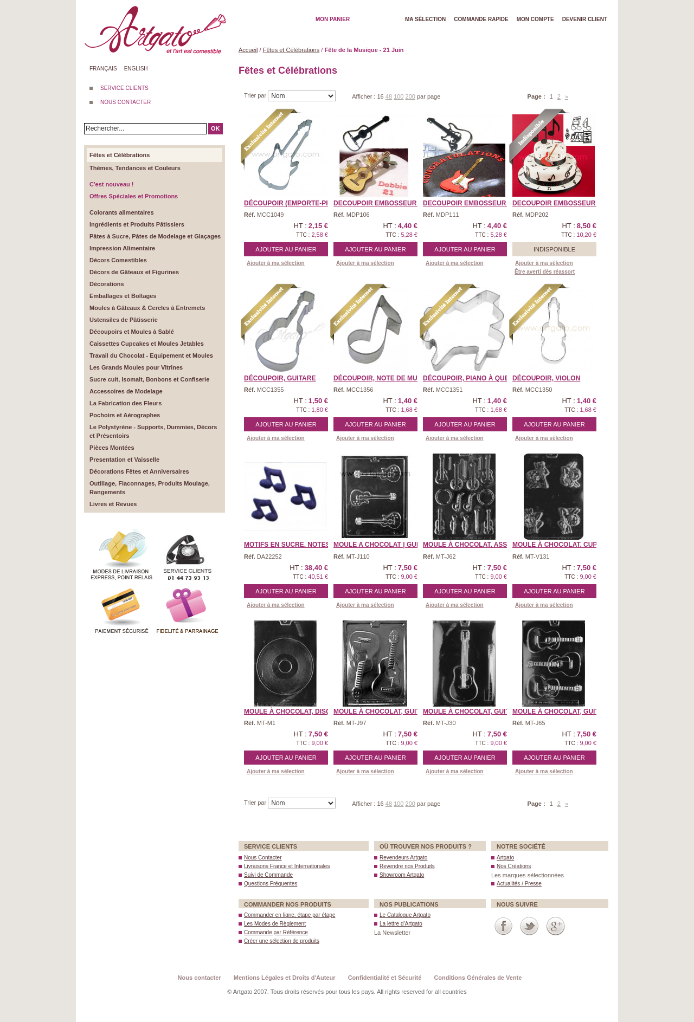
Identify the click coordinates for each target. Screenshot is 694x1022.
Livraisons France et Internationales (287, 866)
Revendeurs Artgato (403, 858)
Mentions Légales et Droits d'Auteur (285, 977)
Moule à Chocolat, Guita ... (382, 711)
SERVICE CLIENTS (124, 88)
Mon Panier (333, 19)
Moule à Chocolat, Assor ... (473, 544)
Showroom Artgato (402, 875)
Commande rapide (481, 19)
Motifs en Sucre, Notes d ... (294, 544)
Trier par (256, 95)
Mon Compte (535, 19)
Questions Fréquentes (270, 884)
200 (410, 96)
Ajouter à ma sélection (276, 263)
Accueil (248, 50)
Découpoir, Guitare (280, 378)
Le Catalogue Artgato (405, 915)
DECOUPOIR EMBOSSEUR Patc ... (387, 203)
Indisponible (554, 249)
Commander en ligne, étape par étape (289, 915)
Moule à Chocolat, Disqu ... (293, 711)
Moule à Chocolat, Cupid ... (561, 544)
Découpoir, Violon (546, 378)
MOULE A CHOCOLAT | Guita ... (383, 544)
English (136, 69)
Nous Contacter (262, 858)
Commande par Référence (276, 932)
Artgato (505, 858)
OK (215, 128)
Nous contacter (199, 977)
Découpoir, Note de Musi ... (381, 378)
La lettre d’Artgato (401, 924)
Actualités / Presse (519, 884)
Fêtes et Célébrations (291, 50)
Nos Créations (514, 866)
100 (398, 96)
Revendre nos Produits (407, 866)
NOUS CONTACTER (125, 102)
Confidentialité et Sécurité (385, 977)
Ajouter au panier (285, 249)
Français (103, 69)
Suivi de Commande (268, 875)
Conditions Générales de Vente (478, 977)
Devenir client (584, 19)
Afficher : (364, 96)
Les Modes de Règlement (275, 924)
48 (388, 96)
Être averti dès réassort (545, 272)
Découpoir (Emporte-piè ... (291, 203)
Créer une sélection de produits (281, 941)
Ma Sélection (425, 19)
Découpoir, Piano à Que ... (469, 378)
